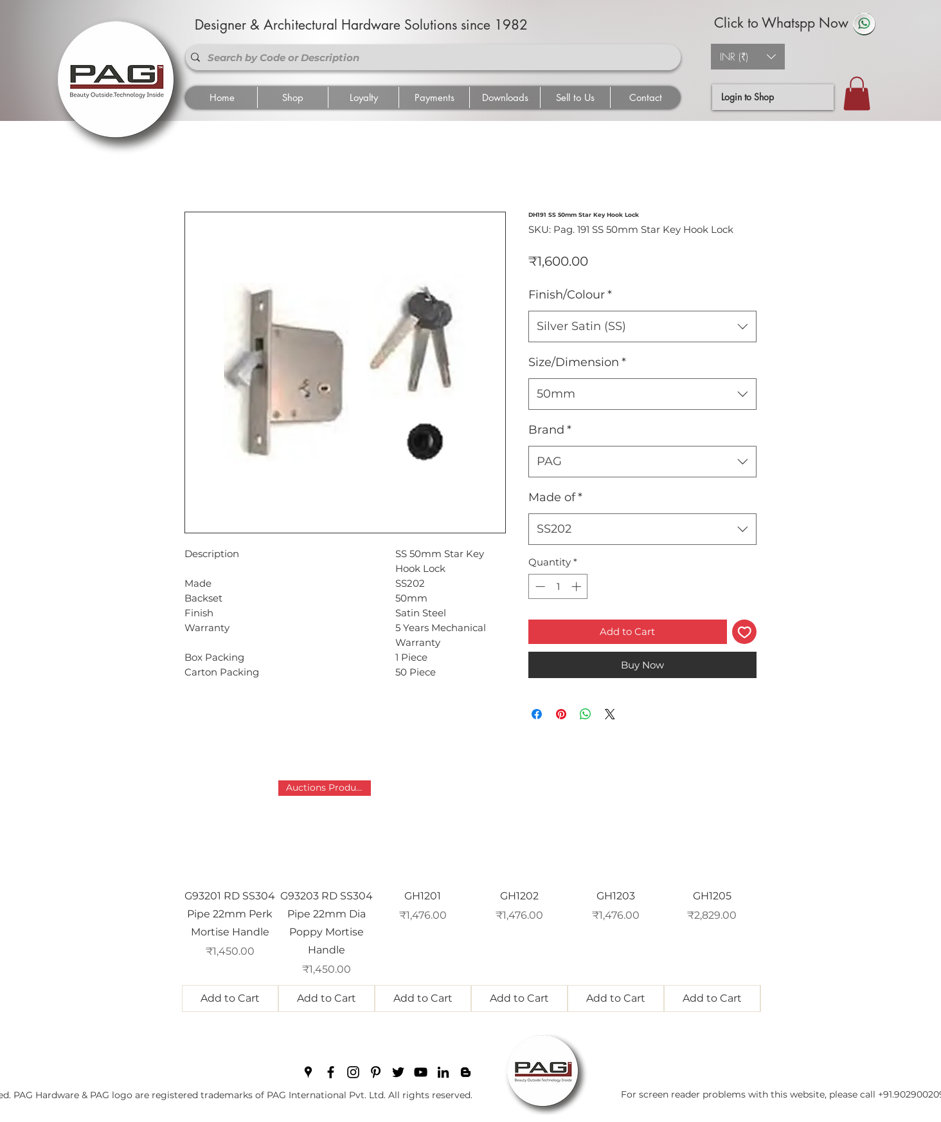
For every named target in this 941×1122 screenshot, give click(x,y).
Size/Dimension (577, 362)
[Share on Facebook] (536, 714)
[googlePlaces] (308, 1072)
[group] (471, 896)
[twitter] (398, 1072)
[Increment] (577, 586)
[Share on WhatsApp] (585, 714)
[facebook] (331, 1072)
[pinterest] (376, 1072)
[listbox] (748, 56)
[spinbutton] (558, 586)
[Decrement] (539, 586)
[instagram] (353, 1072)
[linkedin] (443, 1072)
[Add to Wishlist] (744, 632)
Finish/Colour (570, 295)
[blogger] (466, 1072)
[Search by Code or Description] (431, 57)
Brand (549, 430)
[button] (748, 56)
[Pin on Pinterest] (561, 714)
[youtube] (421, 1072)
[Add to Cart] (230, 998)
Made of (555, 497)
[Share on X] (610, 714)
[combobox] (642, 327)
